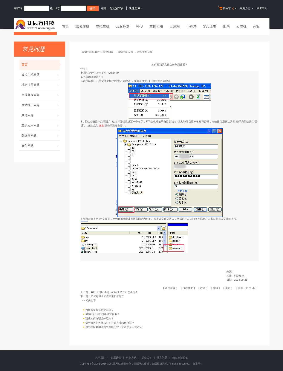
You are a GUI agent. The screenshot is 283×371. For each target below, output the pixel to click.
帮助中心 (262, 8)
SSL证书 (209, 26)
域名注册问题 (40, 85)
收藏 (202, 288)
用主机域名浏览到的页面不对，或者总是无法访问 (113, 327)
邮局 (226, 26)
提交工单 (146, 357)
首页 (65, 26)
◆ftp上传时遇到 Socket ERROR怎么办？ (114, 292)
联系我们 (116, 357)
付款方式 (131, 357)
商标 (256, 26)
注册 (104, 8)
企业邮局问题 (40, 95)
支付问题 (40, 145)
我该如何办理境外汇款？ (99, 318)
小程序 (191, 26)
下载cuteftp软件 (92, 76)
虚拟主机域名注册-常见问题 (97, 52)
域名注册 (82, 26)
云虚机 (241, 26)
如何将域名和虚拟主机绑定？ (107, 296)
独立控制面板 (180, 357)
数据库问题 (40, 135)
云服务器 (123, 26)
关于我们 (100, 357)
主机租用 (156, 26)
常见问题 (162, 357)
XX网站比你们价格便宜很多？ (102, 314)
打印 (215, 288)
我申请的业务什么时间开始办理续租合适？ (109, 322)
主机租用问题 (40, 125)
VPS (139, 26)
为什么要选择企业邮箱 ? (99, 309)
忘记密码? (117, 8)
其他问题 (40, 115)
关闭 (227, 288)
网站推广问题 (40, 105)
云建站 (175, 26)
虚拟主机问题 (40, 74)
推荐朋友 (188, 288)
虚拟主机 (102, 26)
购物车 (228, 8)
